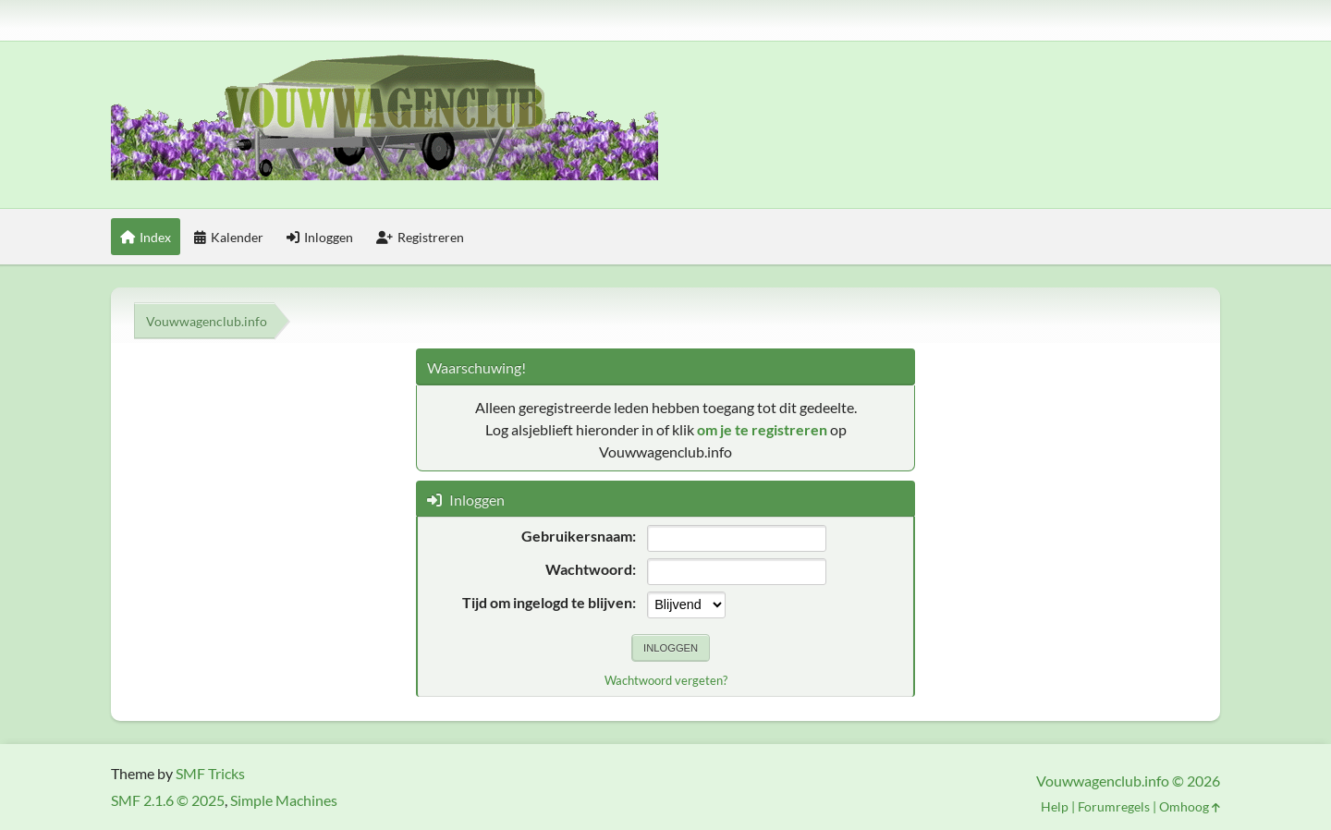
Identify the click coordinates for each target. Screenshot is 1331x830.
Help (1054, 806)
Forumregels (1114, 806)
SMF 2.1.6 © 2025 (168, 800)
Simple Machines (283, 800)
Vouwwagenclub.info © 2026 (1128, 780)
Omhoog (1189, 806)
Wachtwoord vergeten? (665, 680)
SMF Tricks (210, 773)
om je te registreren (762, 429)
